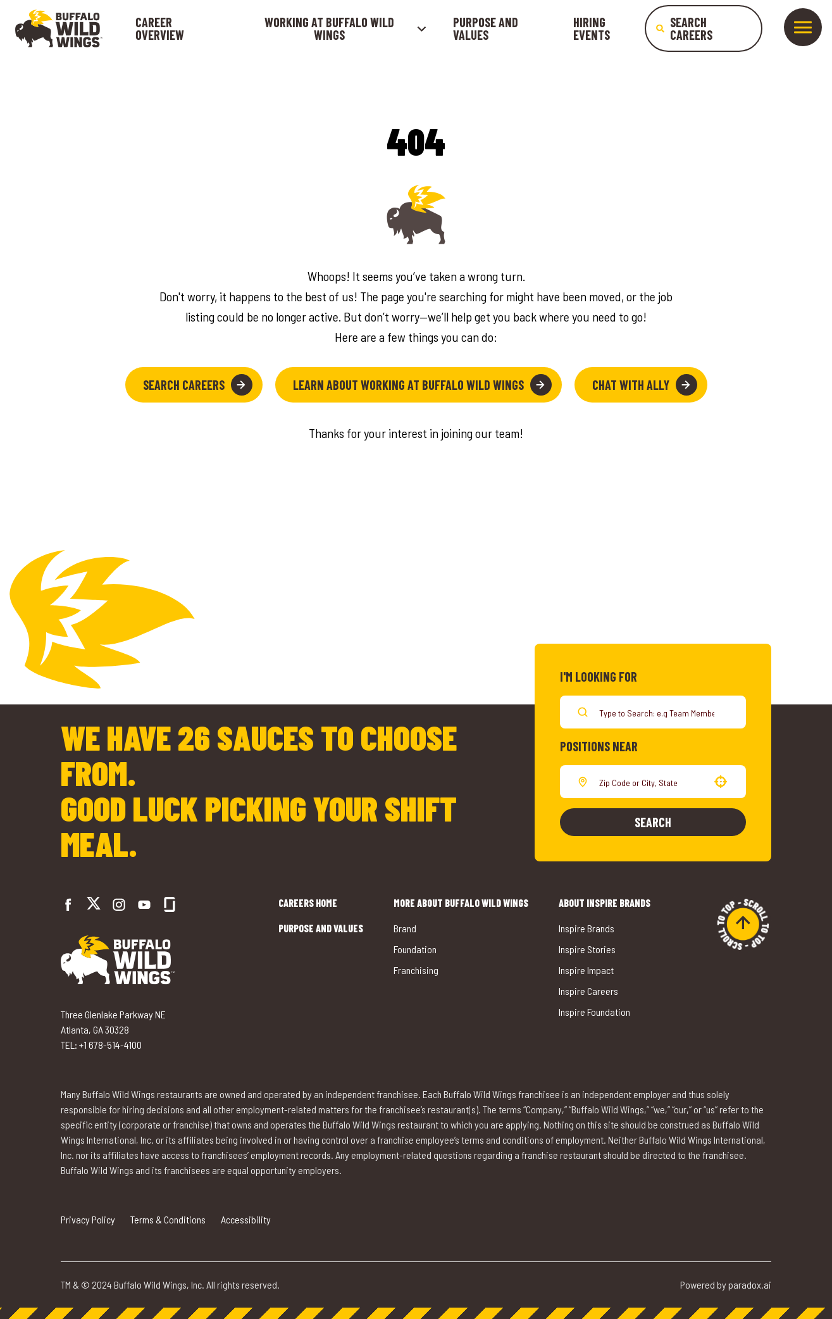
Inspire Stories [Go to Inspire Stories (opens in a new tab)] (587, 949)
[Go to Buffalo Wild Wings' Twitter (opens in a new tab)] (93, 905)
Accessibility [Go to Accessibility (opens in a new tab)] (246, 1219)
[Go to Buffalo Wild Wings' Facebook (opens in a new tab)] (68, 904)
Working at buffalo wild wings (346, 28)
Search (653, 822)
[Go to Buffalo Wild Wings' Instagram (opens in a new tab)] (119, 904)
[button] (720, 781)
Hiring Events (591, 28)
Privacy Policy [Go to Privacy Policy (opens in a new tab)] (88, 1219)
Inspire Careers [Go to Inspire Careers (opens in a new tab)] (588, 991)
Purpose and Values (485, 28)
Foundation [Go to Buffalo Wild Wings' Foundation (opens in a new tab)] (415, 949)
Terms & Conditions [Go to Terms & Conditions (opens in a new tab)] (168, 1219)
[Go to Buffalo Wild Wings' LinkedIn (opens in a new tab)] (144, 904)
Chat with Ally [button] (644, 385)
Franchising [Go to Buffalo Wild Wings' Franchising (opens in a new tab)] (416, 970)
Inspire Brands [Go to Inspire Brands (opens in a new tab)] (586, 928)
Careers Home (307, 903)
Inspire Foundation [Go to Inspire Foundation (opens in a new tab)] (594, 1012)
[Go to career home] (58, 28)
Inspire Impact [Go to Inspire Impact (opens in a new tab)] (586, 970)
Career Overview (159, 28)
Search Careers (197, 385)
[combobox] (650, 781)
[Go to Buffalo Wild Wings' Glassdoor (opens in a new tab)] (169, 904)
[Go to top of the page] (742, 924)
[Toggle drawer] (803, 27)
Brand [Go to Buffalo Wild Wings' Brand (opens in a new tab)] (405, 928)
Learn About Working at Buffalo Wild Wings (422, 385)
